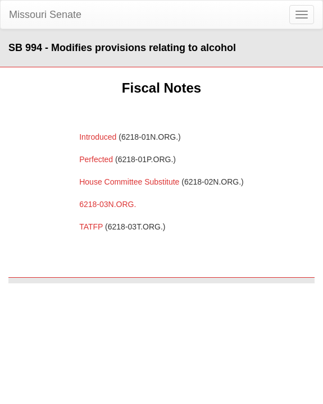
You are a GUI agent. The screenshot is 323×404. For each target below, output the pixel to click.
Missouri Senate (45, 14)
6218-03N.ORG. (107, 204)
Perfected (96, 159)
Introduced (97, 136)
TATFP (91, 226)
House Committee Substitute (129, 181)
